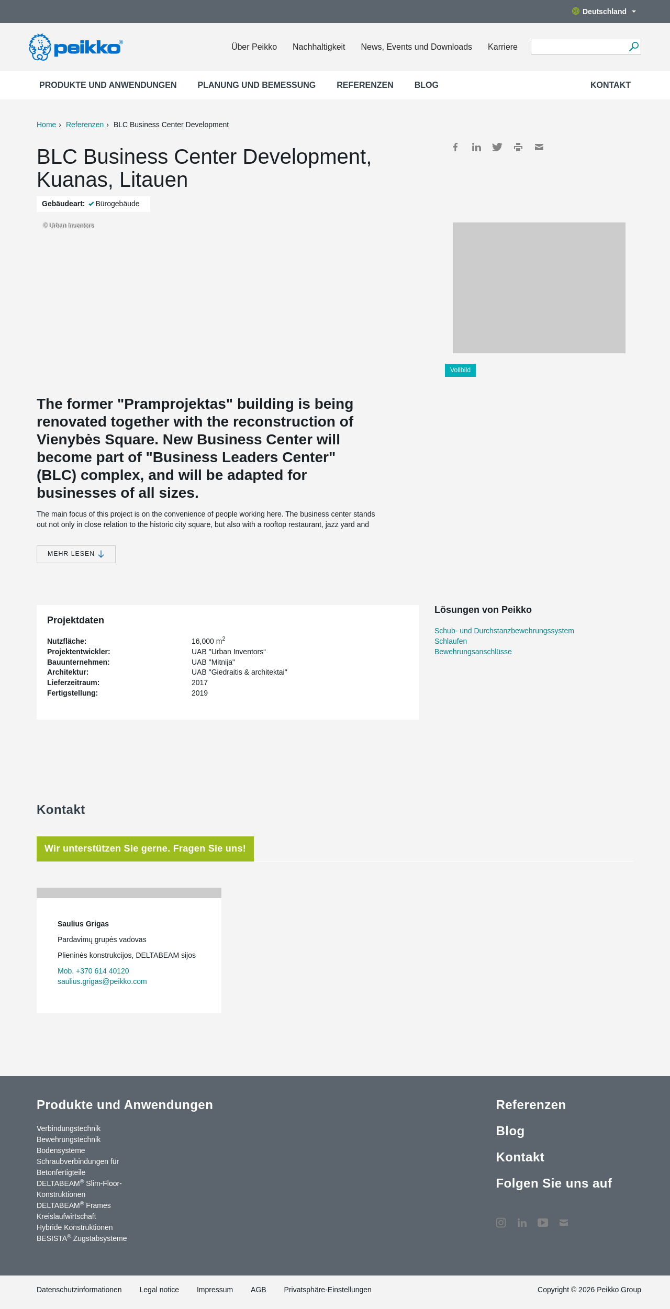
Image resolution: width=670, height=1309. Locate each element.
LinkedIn (476, 147)
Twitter (497, 147)
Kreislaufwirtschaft (66, 1216)
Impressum (215, 1289)
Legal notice (160, 1289)
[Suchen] (633, 46)
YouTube (543, 1217)
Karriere (503, 46)
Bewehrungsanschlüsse (473, 651)
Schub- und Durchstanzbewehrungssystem (504, 630)
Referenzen (365, 85)
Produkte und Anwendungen (108, 85)
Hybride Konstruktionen (75, 1227)
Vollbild (460, 370)
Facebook (455, 147)
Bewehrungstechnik (68, 1139)
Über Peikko (254, 46)
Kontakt (610, 85)
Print (518, 147)
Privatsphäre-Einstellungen (328, 1289)
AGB (258, 1289)
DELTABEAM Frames (74, 1205)
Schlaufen (450, 641)
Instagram (501, 1217)
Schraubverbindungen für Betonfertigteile (78, 1167)
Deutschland (604, 11)
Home (46, 124)
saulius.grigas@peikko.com (102, 981)
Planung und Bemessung (257, 85)
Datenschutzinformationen (79, 1289)
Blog (427, 85)
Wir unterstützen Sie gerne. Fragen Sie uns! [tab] (145, 848)
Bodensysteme (61, 1150)
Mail (539, 147)
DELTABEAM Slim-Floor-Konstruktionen (79, 1188)
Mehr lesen (76, 554)
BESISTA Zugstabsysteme (82, 1238)
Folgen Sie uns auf (554, 1183)
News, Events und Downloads (417, 46)
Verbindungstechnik (68, 1128)
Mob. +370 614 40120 (93, 971)
